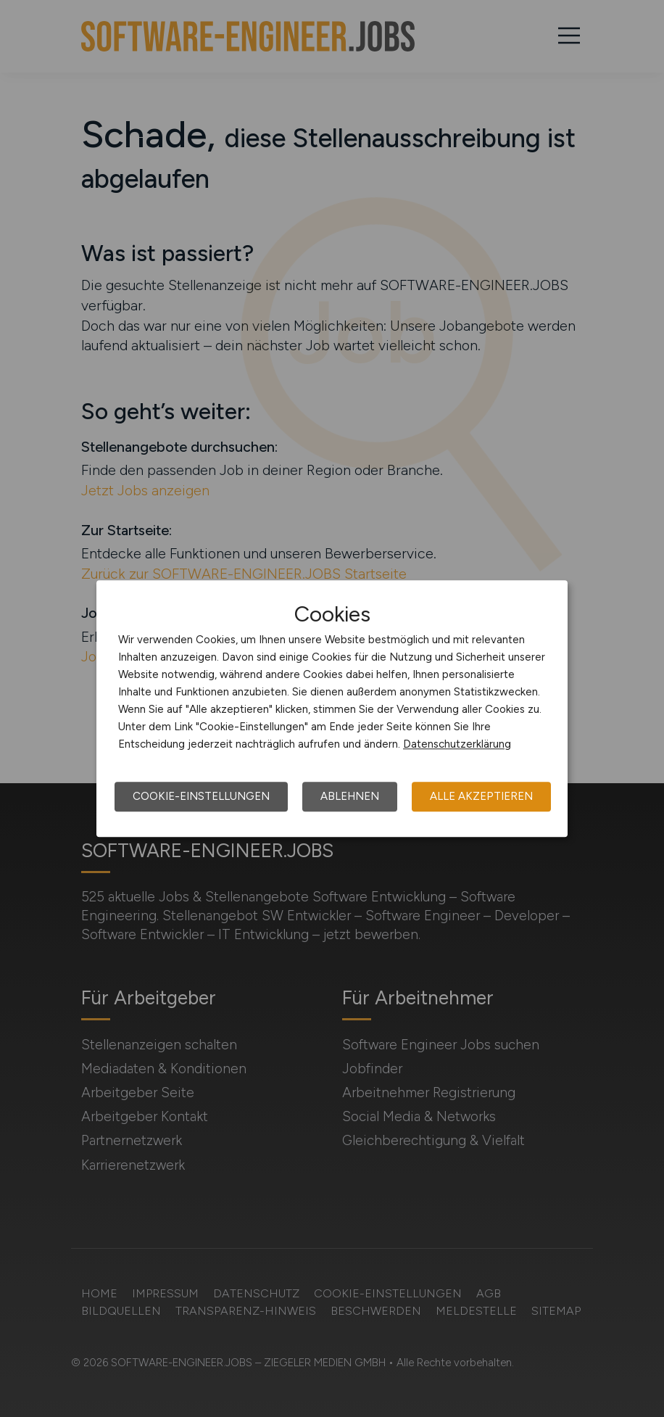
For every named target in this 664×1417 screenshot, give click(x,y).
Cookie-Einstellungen (201, 796)
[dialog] (332, 708)
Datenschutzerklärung (457, 744)
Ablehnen (349, 796)
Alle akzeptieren (481, 796)
